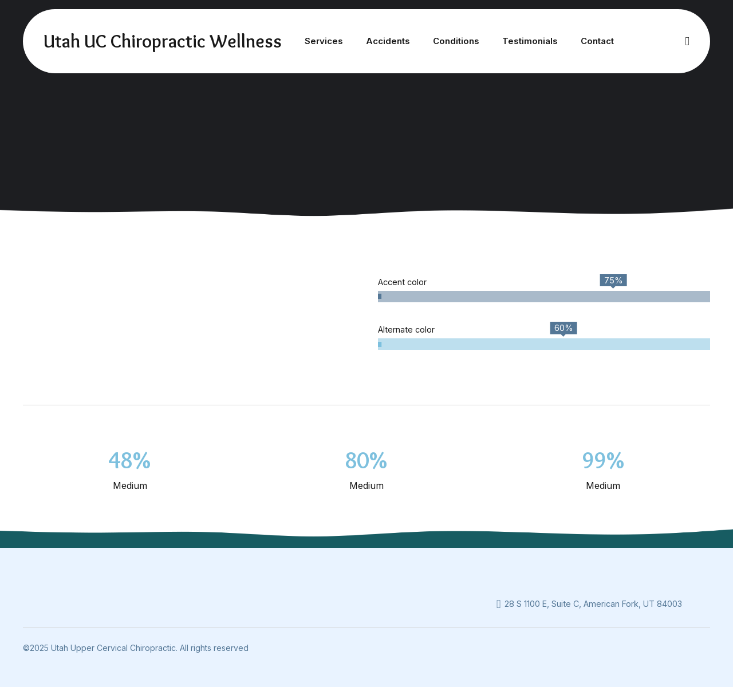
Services (324, 40)
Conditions (456, 40)
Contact (597, 40)
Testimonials (530, 40)
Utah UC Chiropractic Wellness (163, 41)
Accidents (388, 40)
